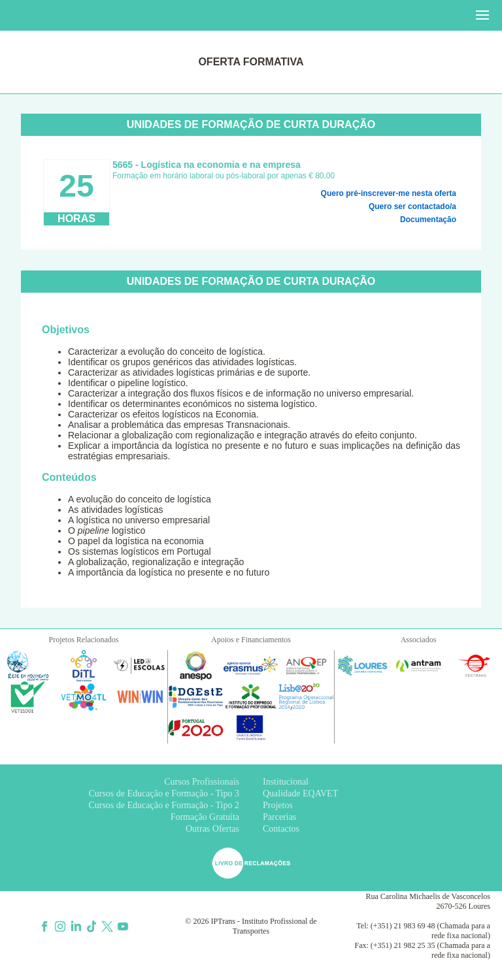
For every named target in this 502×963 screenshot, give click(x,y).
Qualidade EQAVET (300, 793)
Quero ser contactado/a (412, 206)
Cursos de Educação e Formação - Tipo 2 (163, 805)
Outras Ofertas (212, 829)
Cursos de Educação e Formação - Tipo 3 (163, 793)
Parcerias (279, 817)
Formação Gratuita (205, 817)
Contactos (281, 829)
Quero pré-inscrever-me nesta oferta (388, 193)
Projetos (278, 805)
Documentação (428, 219)
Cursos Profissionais (201, 782)
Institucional (286, 782)
